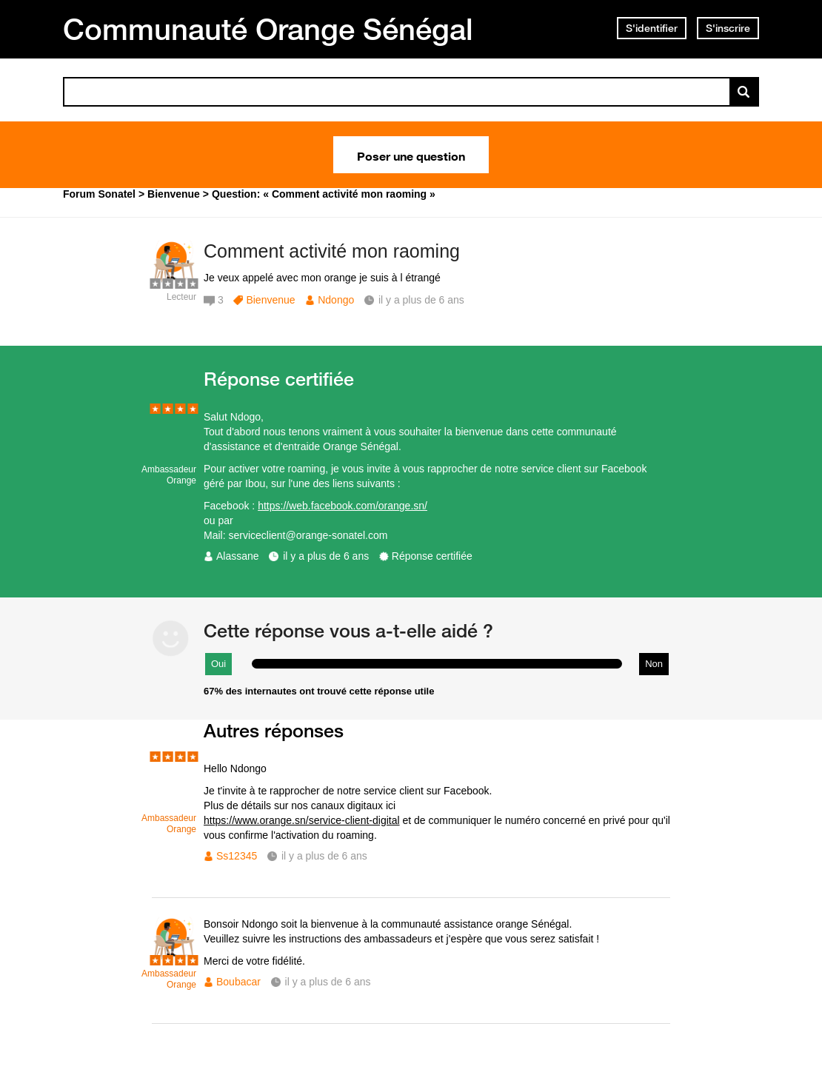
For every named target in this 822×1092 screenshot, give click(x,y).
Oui (218, 663)
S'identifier (652, 28)
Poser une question (411, 155)
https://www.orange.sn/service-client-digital (302, 820)
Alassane (237, 556)
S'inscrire (728, 28)
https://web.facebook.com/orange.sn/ (342, 506)
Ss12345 (236, 856)
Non (654, 663)
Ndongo (336, 300)
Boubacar (238, 982)
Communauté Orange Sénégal (268, 28)
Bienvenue (270, 300)
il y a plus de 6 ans (326, 556)
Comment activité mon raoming (332, 251)
